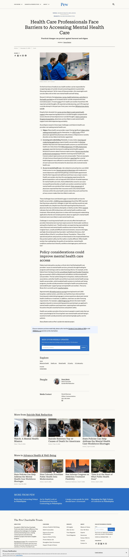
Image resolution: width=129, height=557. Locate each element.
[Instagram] (99, 543)
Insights (69, 524)
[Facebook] (96, 543)
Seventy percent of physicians (65, 170)
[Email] (61, 347)
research (85, 207)
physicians (58, 97)
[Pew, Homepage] (64, 4)
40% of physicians (67, 146)
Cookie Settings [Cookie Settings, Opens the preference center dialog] (99, 552)
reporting (73, 158)
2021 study (76, 132)
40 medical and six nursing (58, 291)
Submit (84, 347)
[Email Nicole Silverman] (62, 400)
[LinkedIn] (101, 543)
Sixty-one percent (76, 186)
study (59, 101)
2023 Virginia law (64, 300)
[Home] (28, 520)
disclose (82, 142)
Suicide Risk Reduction (39, 414)
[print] (26, 55)
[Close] (126, 552)
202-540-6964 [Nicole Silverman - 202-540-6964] (65, 398)
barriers (70, 177)
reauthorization (63, 288)
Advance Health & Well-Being (39, 455)
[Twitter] (103, 543)
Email (43, 344)
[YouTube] (106, 543)
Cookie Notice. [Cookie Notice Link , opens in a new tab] (19, 555)
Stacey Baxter (65, 379)
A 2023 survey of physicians (62, 201)
